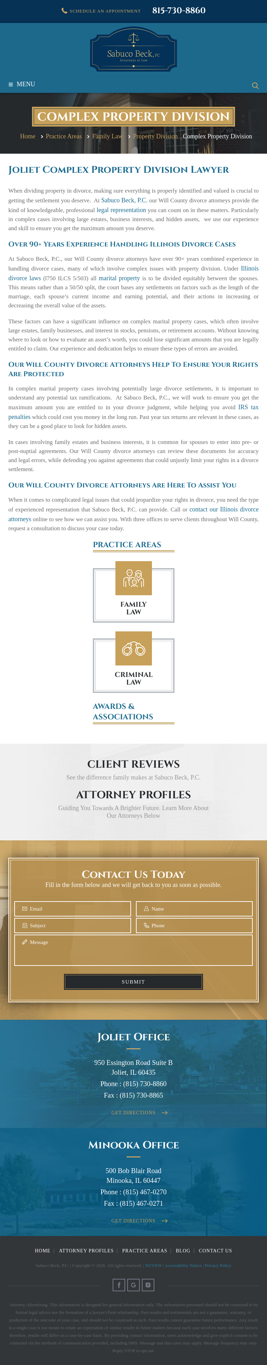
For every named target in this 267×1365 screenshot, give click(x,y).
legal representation (121, 210)
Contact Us (215, 1250)
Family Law (133, 578)
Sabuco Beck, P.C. (124, 200)
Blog (183, 1250)
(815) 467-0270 (145, 1192)
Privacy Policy (218, 1265)
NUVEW (153, 1265)
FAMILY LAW (133, 608)
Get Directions (134, 1112)
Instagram (148, 1285)
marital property (119, 278)
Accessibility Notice (183, 1265)
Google (133, 1285)
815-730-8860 (179, 10)
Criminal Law (133, 648)
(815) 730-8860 (145, 1084)
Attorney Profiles (86, 1250)
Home (42, 1250)
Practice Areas (145, 1250)
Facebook (119, 1285)
